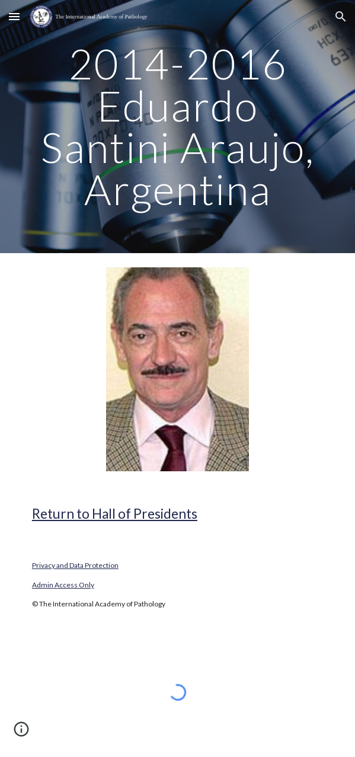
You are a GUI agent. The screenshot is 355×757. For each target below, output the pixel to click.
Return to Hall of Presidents (114, 514)
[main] (177, 126)
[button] (14, 16)
